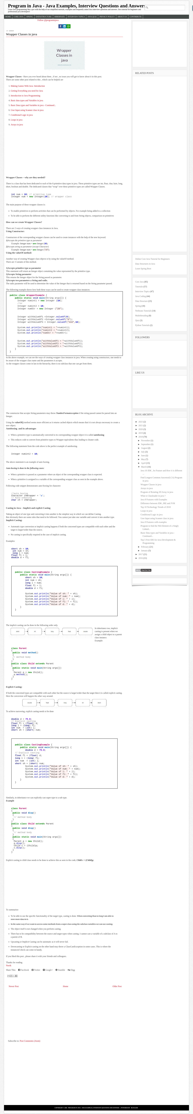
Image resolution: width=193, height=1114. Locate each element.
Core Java (18, 17)
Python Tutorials (142, 325)
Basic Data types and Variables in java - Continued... (33, 105)
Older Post (117, 986)
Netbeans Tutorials (143, 311)
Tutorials (139, 286)
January (144, 550)
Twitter (36, 970)
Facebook (23, 970)
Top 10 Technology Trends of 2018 (156, 507)
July (143, 452)
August (144, 448)
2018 (140, 437)
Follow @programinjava (48, 20)
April (143, 463)
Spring (29, 17)
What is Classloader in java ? (153, 496)
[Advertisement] (64, 156)
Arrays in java (17, 124)
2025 (140, 422)
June (143, 455)
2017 (140, 554)
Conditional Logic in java (22, 115)
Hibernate (59, 17)
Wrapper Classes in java (21, 34)
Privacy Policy (107, 17)
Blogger (134, 1107)
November (146, 440)
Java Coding (140, 296)
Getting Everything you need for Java (27, 91)
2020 (140, 429)
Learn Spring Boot (143, 268)
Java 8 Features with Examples (154, 499)
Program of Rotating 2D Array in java (157, 492)
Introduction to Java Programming (25, 95)
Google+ (48, 970)
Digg (71, 970)
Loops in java (16, 120)
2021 (140, 425)
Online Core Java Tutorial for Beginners (152, 259)
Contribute (136, 17)
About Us (122, 17)
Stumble (60, 970)
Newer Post (14, 986)
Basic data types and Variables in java (27, 100)
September (146, 444)
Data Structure (141, 301)
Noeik (8, 965)
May (143, 459)
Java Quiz (92, 17)
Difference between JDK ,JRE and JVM (158, 503)
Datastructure (44, 17)
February (145, 547)
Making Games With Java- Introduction (28, 86)
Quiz (137, 320)
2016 (140, 558)
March (144, 467)
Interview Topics (76, 17)
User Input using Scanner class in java (27, 110)
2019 (140, 433)
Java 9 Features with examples (154, 522)
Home (8, 17)
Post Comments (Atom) (30, 1041)
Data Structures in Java (145, 264)
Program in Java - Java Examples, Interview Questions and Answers (77, 5)
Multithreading (141, 315)
